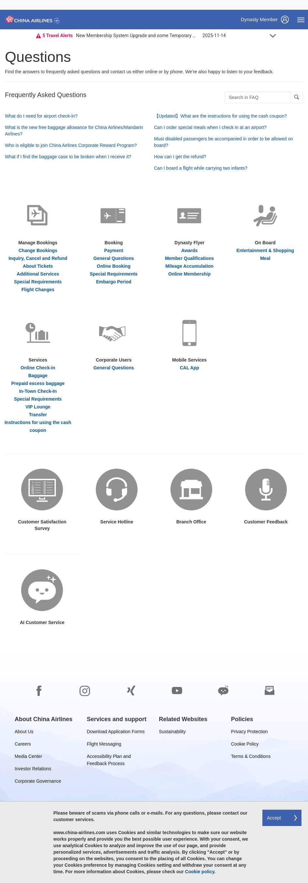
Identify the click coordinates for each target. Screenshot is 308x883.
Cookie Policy (245, 745)
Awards (189, 250)
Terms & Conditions (251, 757)
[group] (43, 719)
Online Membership (189, 274)
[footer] (154, 769)
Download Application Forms (115, 733)
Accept (274, 817)
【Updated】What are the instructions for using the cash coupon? (220, 116)
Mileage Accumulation (189, 266)
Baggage (38, 375)
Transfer (38, 414)
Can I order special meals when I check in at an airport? (210, 127)
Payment (113, 250)
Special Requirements (38, 281)
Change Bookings (38, 250)
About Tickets (38, 266)
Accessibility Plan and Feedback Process (109, 757)
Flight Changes (38, 289)
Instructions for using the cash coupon (38, 426)
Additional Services (38, 274)
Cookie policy (199, 871)
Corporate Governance (38, 782)
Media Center (28, 757)
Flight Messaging (104, 745)
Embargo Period (113, 281)
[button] (296, 97)
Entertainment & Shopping (265, 250)
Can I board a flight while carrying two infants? (200, 168)
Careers (23, 745)
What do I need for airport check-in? (41, 116)
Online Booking (113, 266)
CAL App (189, 367)
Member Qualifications (189, 258)
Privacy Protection (249, 733)
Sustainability (172, 733)
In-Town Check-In (38, 391)
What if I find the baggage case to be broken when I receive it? (68, 156)
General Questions (114, 258)
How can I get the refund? (180, 156)
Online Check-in (38, 367)
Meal (265, 258)
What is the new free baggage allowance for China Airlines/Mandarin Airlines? (74, 130)
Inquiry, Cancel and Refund (37, 258)
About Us (24, 733)
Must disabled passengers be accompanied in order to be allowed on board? (223, 142)
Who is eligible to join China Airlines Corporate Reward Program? (71, 145)
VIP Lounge (38, 406)
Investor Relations (33, 770)
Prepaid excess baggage (38, 383)
